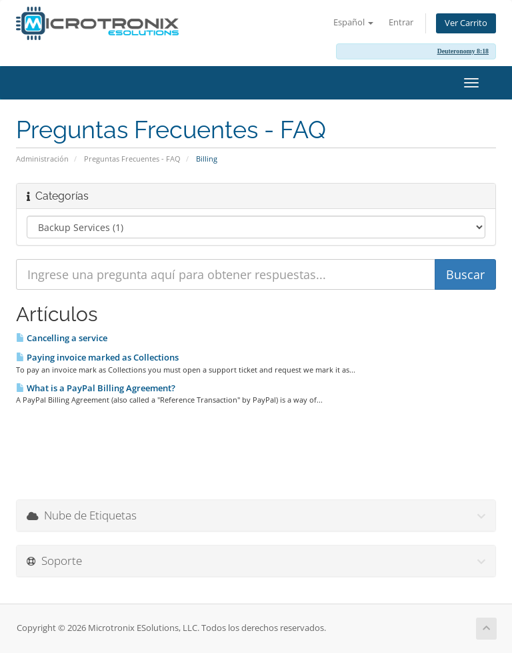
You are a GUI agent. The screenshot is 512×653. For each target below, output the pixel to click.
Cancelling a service (61, 338)
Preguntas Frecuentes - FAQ (132, 159)
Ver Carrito (466, 23)
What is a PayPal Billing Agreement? (95, 388)
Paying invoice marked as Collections (97, 357)
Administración (42, 159)
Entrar (401, 22)
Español (353, 22)
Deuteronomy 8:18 (463, 51)
